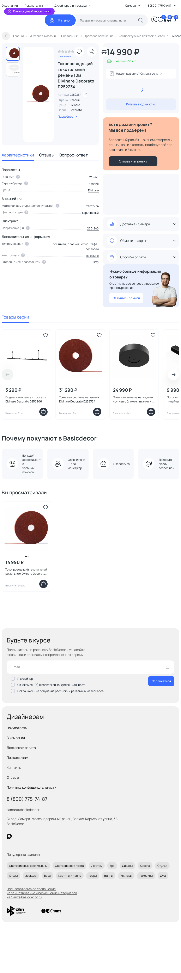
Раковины (146, 875)
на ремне (92, 256)
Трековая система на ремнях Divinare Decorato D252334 (79, 399)
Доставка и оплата (21, 747)
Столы (13, 875)
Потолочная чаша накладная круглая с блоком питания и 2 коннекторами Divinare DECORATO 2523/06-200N (133, 399)
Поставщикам (17, 757)
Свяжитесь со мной (126, 298)
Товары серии (15, 317)
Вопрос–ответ (73, 155)
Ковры (93, 875)
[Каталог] (60, 20)
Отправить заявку (133, 161)
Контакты (14, 767)
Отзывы (46, 155)
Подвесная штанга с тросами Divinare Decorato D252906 (25, 399)
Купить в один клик (141, 104)
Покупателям (17, 728)
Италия (94, 184)
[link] (66, 52)
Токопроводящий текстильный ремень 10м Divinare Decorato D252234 (26, 571)
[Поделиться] (92, 52)
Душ (163, 875)
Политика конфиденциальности (31, 787)
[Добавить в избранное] (79, 52)
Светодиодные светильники (28, 866)
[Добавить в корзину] (43, 412)
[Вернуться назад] (6, 36)
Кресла (145, 866)
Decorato (76, 110)
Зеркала (31, 875)
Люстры (96, 866)
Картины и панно (69, 875)
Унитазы (126, 875)
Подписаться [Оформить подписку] (161, 681)
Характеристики (18, 155)
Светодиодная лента (69, 866)
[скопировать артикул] (85, 94)
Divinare (75, 105)
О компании (16, 737)
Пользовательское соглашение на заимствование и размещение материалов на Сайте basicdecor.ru (42, 893)
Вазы (47, 875)
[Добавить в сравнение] (104, 52)
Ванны (108, 875)
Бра (112, 866)
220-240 (93, 228)
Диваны (127, 866)
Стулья (162, 866)
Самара (132, 5)
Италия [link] (75, 100)
